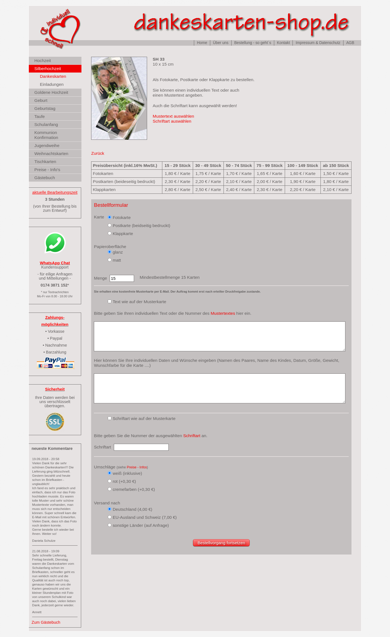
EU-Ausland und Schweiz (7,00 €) (145, 517)
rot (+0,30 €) (124, 481)
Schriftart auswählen (172, 121)
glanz (118, 252)
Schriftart (192, 435)
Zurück (97, 153)
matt (117, 260)
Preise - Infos (137, 467)
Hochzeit (42, 60)
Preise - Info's (47, 169)
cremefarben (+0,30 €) (134, 489)
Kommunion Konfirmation (46, 135)
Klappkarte (123, 233)
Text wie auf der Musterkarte (139, 301)
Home (202, 43)
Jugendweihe (46, 145)
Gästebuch (44, 177)
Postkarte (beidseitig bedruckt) (141, 225)
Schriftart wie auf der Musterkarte (144, 418)
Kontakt (283, 43)
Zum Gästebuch (46, 622)
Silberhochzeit (47, 68)
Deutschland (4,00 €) (132, 509)
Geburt (40, 100)
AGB (350, 43)
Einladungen (52, 84)
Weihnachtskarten (51, 153)
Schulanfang (46, 124)
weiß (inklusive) (127, 473)
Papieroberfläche (110, 246)
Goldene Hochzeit (51, 92)
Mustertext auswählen (173, 116)
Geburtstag (44, 108)
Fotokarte (122, 217)
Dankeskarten (53, 76)
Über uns (221, 43)
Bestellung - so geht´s (252, 43)
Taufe (39, 116)
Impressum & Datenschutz (318, 43)
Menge (100, 278)
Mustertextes (223, 313)
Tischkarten (45, 161)
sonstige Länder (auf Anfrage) (141, 525)
